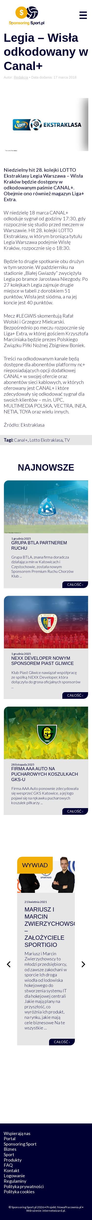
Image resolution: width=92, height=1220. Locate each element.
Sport (9, 1154)
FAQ (8, 1165)
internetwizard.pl (53, 1210)
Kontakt (11, 1170)
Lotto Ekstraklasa (46, 440)
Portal (9, 1138)
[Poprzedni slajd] (8, 964)
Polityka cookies (19, 1191)
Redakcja (21, 77)
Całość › (75, 584)
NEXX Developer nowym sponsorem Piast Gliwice (42, 661)
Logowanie (14, 1175)
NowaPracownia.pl (69, 1207)
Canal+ (21, 440)
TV (67, 440)
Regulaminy (15, 1181)
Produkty (13, 1160)
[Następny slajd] (83, 964)
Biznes (10, 1149)
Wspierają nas (17, 1133)
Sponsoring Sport (20, 1144)
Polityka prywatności (24, 1186)
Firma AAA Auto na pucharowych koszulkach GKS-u (44, 774)
